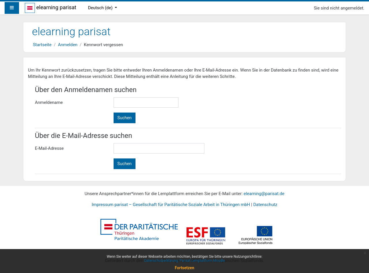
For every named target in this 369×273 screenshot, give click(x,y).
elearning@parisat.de (264, 193)
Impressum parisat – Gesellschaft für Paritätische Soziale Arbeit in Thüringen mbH (171, 204)
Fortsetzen (184, 267)
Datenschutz (265, 204)
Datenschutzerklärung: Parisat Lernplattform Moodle (184, 261)
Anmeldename (49, 102)
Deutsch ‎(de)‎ (101, 7)
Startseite (42, 44)
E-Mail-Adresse (49, 148)
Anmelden (68, 44)
